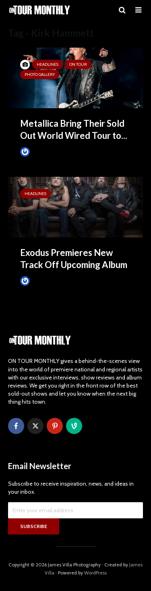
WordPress (95, 573)
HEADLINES (47, 64)
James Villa (38, 152)
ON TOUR (78, 64)
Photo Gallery (40, 74)
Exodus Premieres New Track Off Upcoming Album (73, 258)
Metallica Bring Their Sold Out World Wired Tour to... (73, 129)
